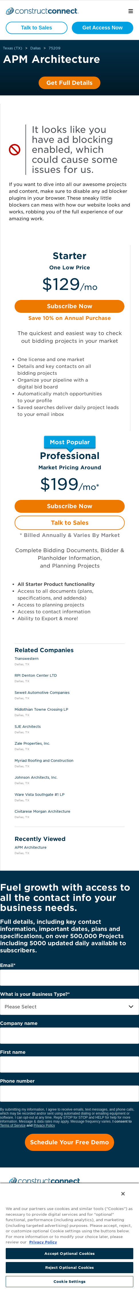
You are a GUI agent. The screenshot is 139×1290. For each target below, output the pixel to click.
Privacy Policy (44, 1125)
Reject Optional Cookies (69, 1267)
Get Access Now (102, 28)
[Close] (123, 1193)
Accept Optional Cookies (69, 1253)
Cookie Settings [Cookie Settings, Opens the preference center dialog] (69, 1281)
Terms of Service (12, 1125)
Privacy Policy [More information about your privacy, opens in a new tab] (43, 1242)
